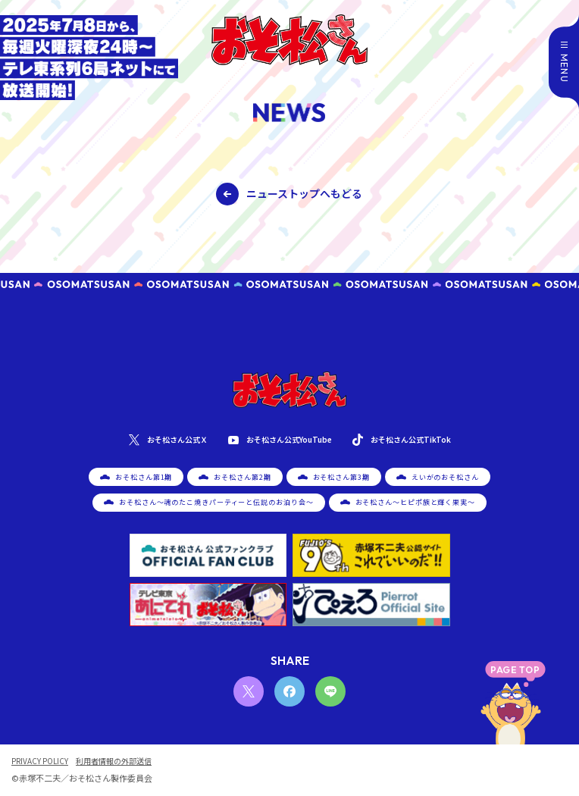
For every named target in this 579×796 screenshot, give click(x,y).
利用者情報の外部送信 (114, 761)
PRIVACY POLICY (39, 761)
